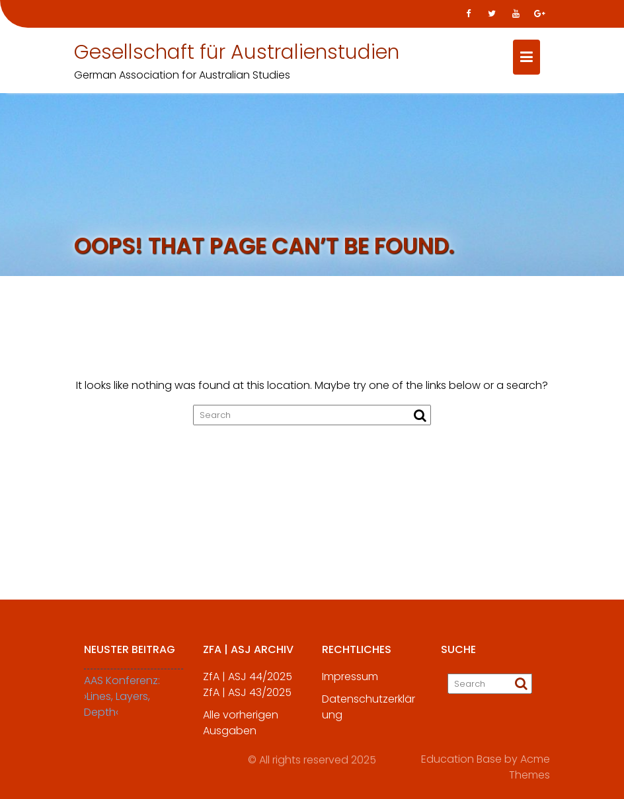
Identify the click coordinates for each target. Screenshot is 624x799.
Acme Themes (529, 765)
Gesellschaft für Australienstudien (236, 52)
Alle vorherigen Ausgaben (240, 729)
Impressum (350, 683)
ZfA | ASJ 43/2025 (247, 699)
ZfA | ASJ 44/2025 (247, 683)
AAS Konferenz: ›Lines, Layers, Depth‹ (122, 702)
